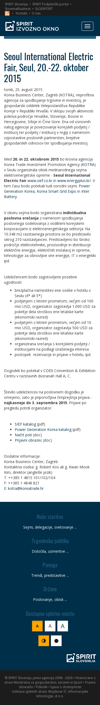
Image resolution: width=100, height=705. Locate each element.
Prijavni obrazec (28, 440)
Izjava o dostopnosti (65, 687)
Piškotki (41, 687)
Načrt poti (23, 434)
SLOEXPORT (44, 8)
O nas (36, 13)
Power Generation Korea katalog (43, 429)
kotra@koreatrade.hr (26, 488)
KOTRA (88, 164)
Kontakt (21, 13)
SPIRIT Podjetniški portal (50, 4)
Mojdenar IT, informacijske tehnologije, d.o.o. (62, 693)
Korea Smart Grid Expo (56, 191)
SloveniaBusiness (18, 8)
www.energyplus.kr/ (74, 180)
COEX (48, 370)
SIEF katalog (25, 424)
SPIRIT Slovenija (16, 4)
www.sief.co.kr (39, 180)
